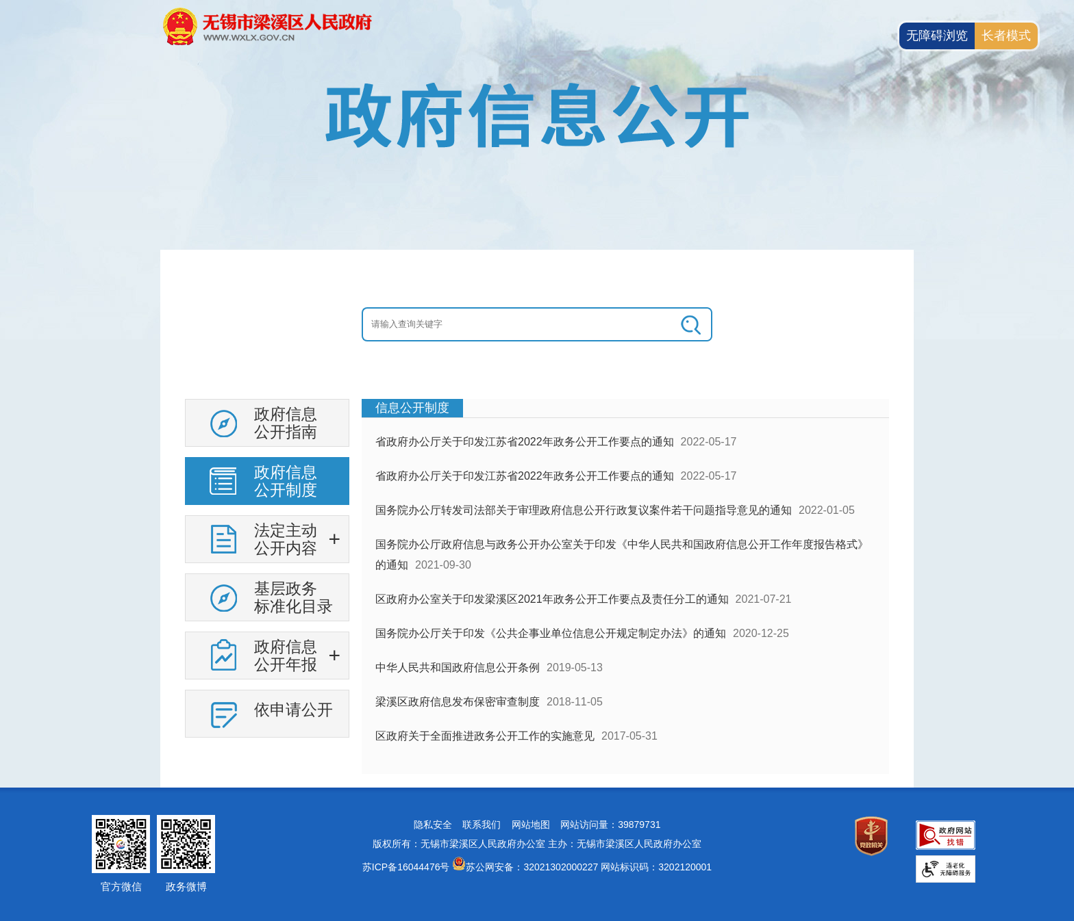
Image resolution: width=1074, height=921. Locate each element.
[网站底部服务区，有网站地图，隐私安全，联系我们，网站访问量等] (537, 854)
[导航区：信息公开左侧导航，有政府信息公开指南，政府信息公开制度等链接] (267, 573)
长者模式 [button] (1006, 35)
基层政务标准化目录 (293, 597)
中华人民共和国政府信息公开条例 (457, 667)
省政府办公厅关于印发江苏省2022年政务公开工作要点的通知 (524, 441)
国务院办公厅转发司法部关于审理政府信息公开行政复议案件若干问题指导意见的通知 (583, 510)
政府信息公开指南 (285, 423)
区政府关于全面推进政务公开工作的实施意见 (485, 736)
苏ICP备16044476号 (406, 866)
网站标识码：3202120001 (656, 866)
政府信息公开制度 (285, 481)
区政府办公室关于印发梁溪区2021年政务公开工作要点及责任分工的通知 (552, 599)
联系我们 (481, 824)
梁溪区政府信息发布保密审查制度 (457, 702)
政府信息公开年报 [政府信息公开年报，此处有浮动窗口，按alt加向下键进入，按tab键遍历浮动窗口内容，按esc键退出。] (285, 655)
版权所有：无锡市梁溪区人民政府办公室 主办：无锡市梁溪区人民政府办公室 (537, 843)
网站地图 (531, 824)
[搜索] (691, 324)
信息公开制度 (412, 408)
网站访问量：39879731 (610, 824)
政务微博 (186, 886)
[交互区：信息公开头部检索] (537, 324)
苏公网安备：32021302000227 (532, 866)
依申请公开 (293, 709)
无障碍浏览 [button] (937, 35)
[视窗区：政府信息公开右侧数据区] (625, 586)
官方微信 (121, 886)
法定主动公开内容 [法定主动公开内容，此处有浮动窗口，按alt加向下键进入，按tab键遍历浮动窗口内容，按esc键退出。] (285, 539)
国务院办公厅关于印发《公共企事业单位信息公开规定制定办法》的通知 (550, 633)
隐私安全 (433, 824)
